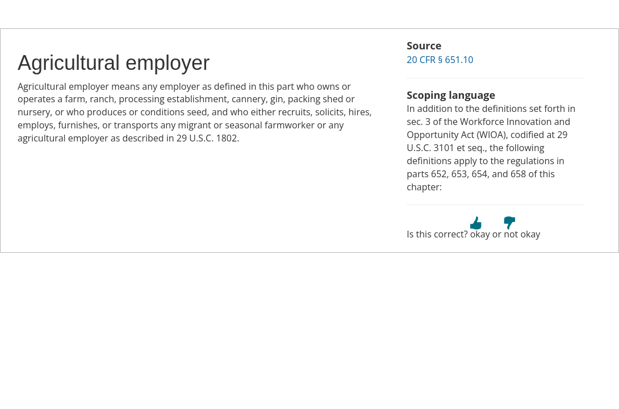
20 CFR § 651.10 (440, 59)
